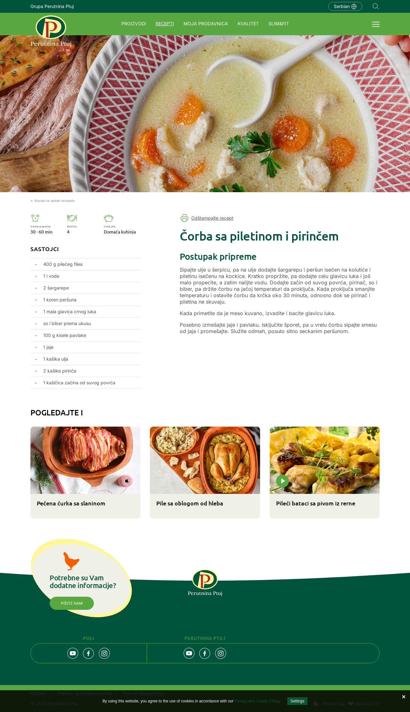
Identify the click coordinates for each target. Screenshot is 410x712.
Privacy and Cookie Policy (256, 701)
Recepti (165, 23)
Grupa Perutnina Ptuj (52, 6)
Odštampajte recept (212, 218)
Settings (297, 701)
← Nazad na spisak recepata (52, 200)
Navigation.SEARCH (376, 6)
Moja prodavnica (206, 23)
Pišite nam (72, 603)
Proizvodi (133, 23)
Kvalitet (248, 23)
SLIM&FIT (278, 23)
